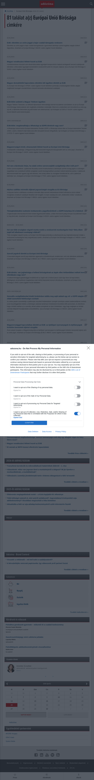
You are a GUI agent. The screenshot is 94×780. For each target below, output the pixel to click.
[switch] (77, 387)
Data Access (47, 432)
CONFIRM (29, 423)
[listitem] (47, 382)
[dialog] (47, 390)
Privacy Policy (60, 432)
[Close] (89, 348)
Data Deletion (33, 432)
